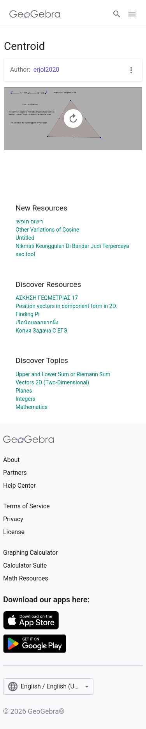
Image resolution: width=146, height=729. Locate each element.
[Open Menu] (132, 14)
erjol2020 (46, 69)
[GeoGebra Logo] (34, 14)
